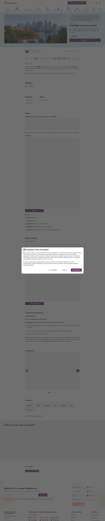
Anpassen (64, 270)
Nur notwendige (53, 270)
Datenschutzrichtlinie (47, 259)
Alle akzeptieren (76, 270)
